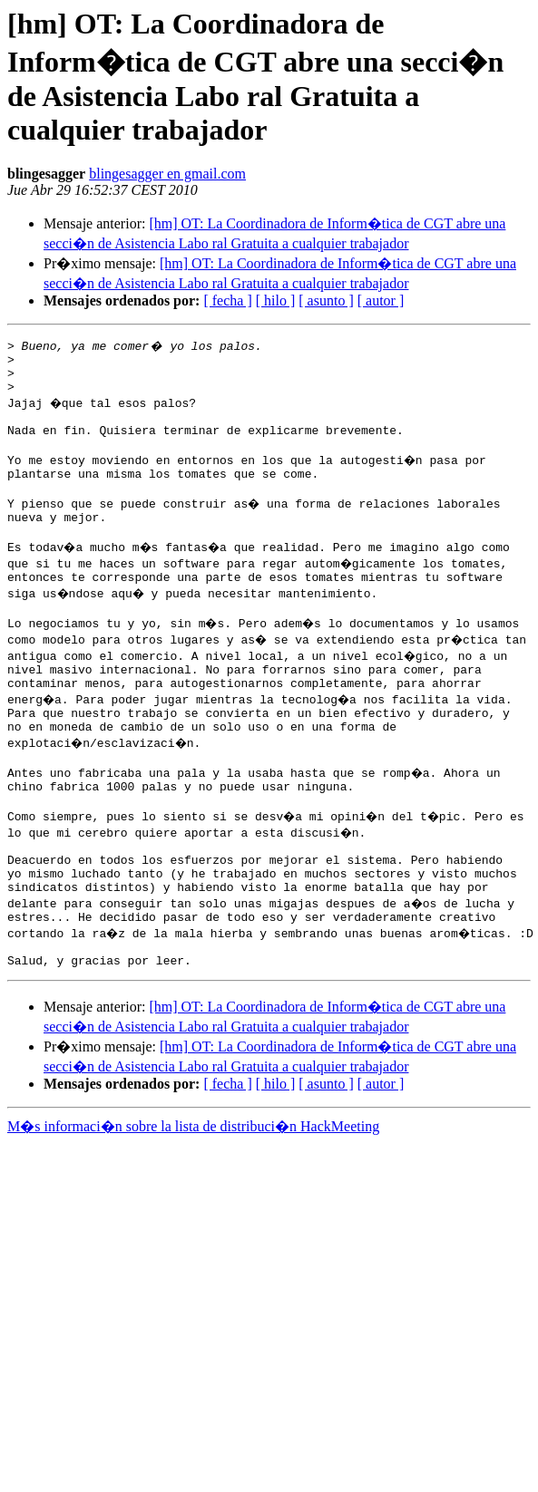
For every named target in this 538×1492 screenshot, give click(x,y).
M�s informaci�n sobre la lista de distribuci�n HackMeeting (193, 1197)
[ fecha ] (227, 300)
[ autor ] (381, 300)
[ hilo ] (276, 300)
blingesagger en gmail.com (167, 173)
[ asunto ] (325, 300)
